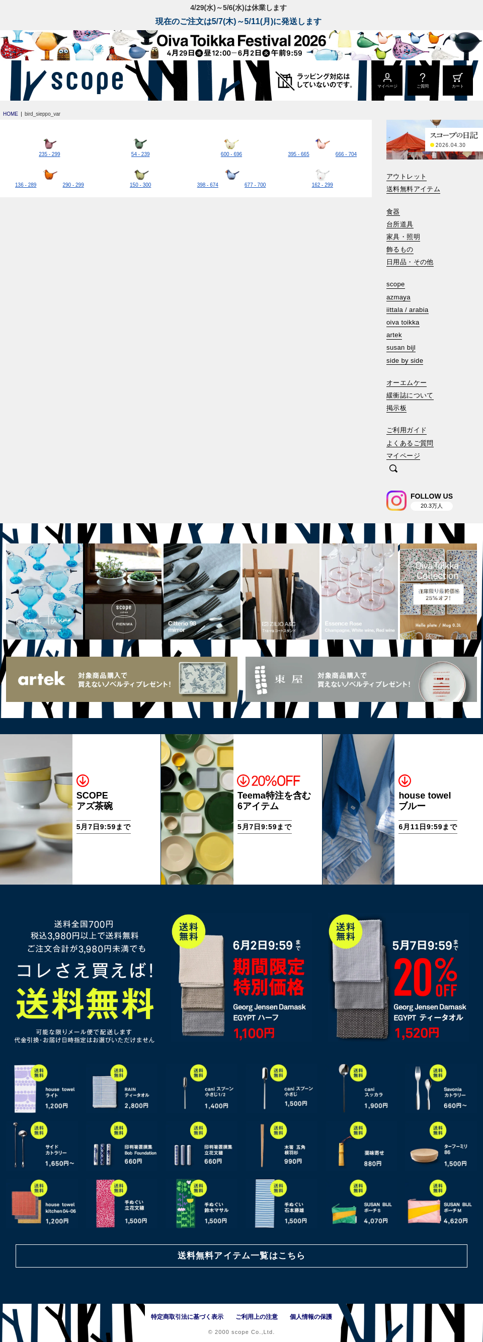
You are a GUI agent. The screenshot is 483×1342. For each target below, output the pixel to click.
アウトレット (406, 176)
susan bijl (401, 347)
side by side (404, 360)
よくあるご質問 (410, 443)
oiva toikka (403, 322)
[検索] (393, 469)
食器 (393, 211)
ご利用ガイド (406, 430)
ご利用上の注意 (256, 1316)
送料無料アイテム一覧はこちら (241, 1255)
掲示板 (396, 408)
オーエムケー (406, 382)
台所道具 (400, 224)
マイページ (403, 455)
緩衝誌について (410, 395)
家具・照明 (403, 237)
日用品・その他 (410, 262)
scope (395, 284)
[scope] (84, 80)
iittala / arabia (407, 309)
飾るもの (400, 249)
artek (394, 335)
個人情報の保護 (311, 1316)
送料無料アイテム (413, 189)
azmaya (398, 297)
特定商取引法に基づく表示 (187, 1316)
